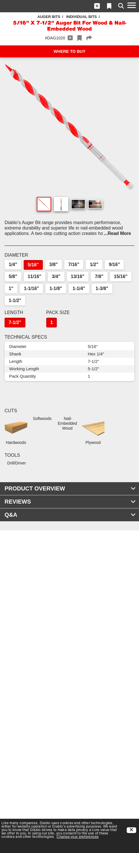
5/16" (33, 264)
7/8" (99, 276)
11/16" (34, 276)
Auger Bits (48, 17)
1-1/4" (78, 288)
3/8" (53, 264)
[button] (97, 6)
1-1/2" (15, 300)
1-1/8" (55, 288)
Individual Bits (81, 17)
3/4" (56, 276)
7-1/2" (15, 322)
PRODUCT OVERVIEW (70, 488)
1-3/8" (102, 288)
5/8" (13, 276)
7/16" (73, 264)
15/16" (121, 276)
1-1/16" (31, 288)
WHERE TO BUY (70, 51)
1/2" (94, 264)
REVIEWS (70, 501)
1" (11, 288)
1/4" (13, 264)
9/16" (114, 264)
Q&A (70, 515)
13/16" (77, 276)
